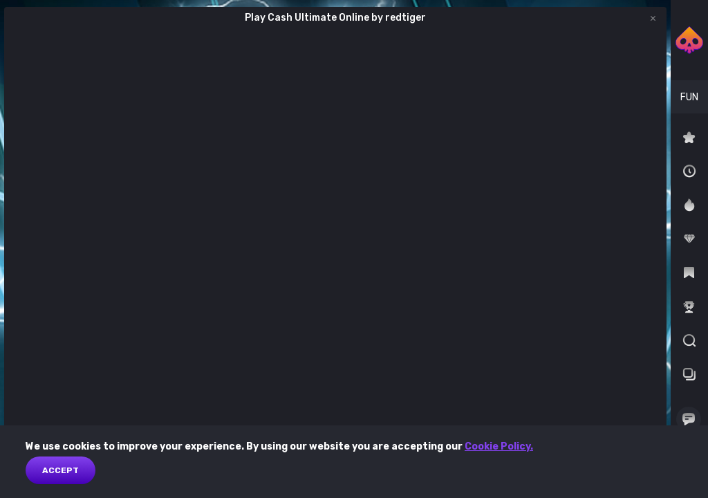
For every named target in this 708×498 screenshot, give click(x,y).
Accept (60, 470)
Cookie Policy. (499, 446)
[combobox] (689, 96)
